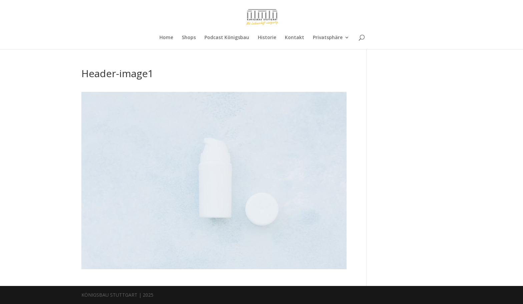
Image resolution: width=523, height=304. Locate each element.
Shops (189, 37)
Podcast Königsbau (226, 37)
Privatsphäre (328, 37)
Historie (267, 37)
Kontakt (294, 37)
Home (166, 37)
